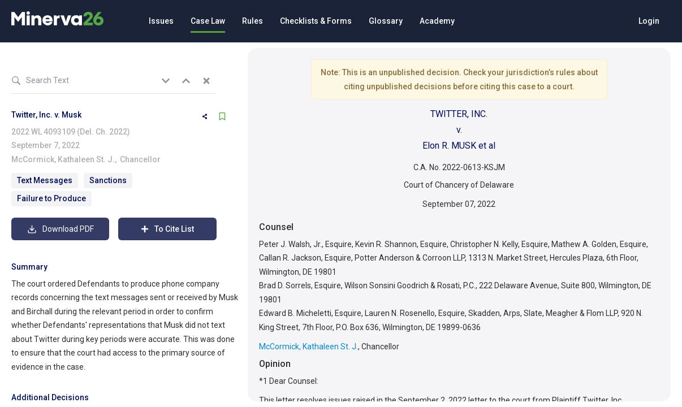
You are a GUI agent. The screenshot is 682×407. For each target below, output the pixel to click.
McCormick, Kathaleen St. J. (63, 159)
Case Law (208, 20)
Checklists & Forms (316, 20)
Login (648, 20)
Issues (161, 20)
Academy (437, 20)
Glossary (386, 20)
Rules (252, 20)
